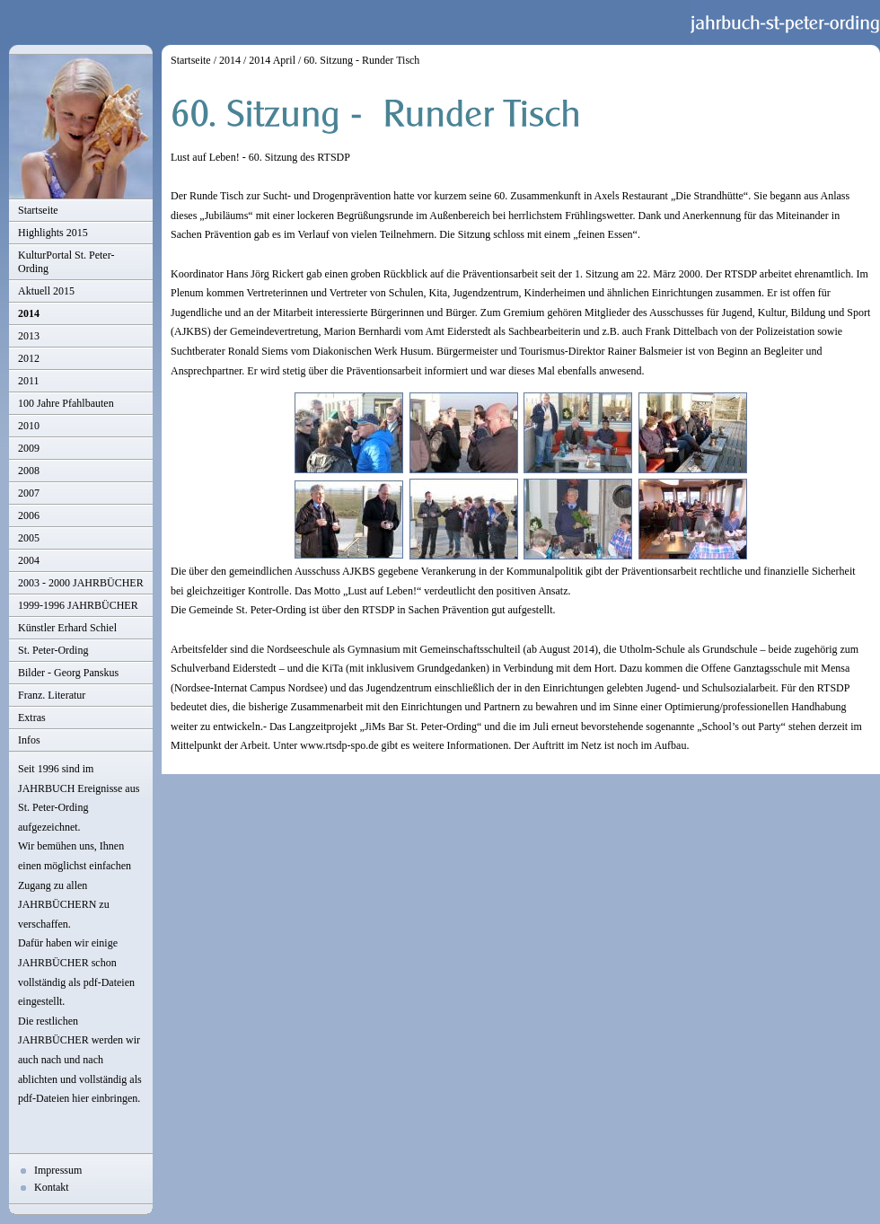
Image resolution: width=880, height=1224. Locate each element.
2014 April (272, 60)
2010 (29, 425)
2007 (29, 493)
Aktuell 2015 (46, 291)
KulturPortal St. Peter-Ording (66, 262)
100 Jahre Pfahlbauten (66, 403)
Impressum (58, 1170)
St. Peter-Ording (53, 650)
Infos (29, 740)
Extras (32, 717)
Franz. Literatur (51, 695)
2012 (29, 358)
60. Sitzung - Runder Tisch (361, 60)
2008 (29, 470)
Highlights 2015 (53, 232)
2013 (29, 336)
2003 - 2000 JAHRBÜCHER (81, 583)
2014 (29, 313)
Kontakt (51, 1187)
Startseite (38, 210)
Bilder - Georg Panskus (68, 672)
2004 (29, 560)
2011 (29, 380)
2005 (29, 538)
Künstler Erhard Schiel (67, 627)
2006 (29, 515)
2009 (29, 448)
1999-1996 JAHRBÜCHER (78, 605)
